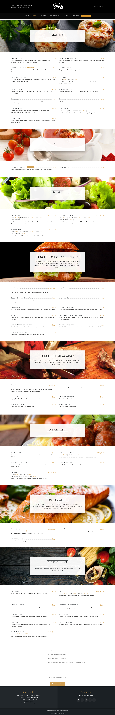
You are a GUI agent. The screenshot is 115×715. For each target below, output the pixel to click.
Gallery (43, 16)
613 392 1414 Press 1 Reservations (20, 7)
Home (27, 16)
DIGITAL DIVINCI (60, 713)
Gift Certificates (54, 16)
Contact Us (75, 16)
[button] (57, 684)
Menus (34, 16)
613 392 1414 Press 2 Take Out (29, 699)
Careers (66, 16)
